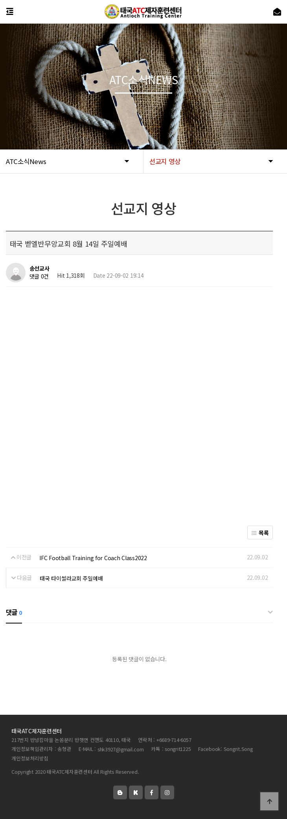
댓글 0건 (39, 276)
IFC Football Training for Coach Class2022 (93, 558)
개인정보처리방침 (29, 758)
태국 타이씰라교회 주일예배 (71, 578)
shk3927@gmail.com (121, 749)
